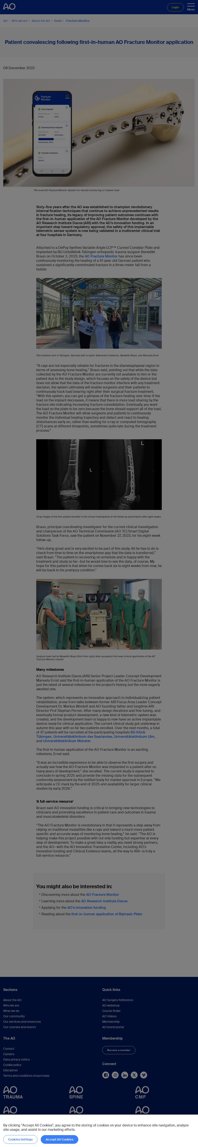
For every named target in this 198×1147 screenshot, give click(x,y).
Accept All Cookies (59, 1139)
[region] (99, 1131)
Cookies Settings (20, 1139)
